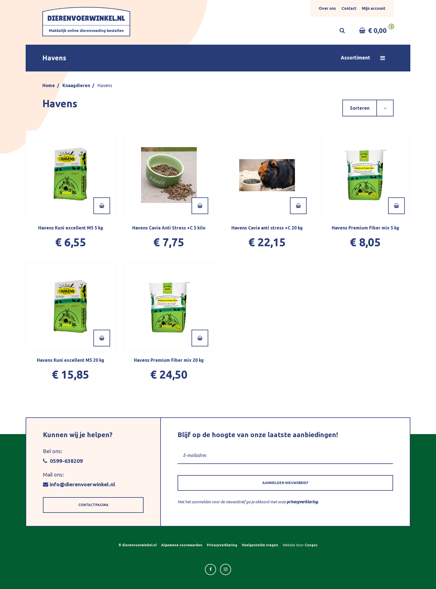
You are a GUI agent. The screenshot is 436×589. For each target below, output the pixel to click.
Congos (311, 545)
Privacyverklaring (222, 545)
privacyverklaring (302, 502)
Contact (348, 8)
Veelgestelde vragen (260, 545)
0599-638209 (63, 461)
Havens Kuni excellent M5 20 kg (70, 360)
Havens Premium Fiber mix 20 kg (169, 360)
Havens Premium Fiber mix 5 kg (365, 227)
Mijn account (373, 8)
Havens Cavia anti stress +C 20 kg (267, 227)
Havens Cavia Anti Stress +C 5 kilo (168, 227)
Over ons (327, 8)
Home (48, 85)
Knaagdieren (76, 85)
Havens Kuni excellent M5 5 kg (70, 227)
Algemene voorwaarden (181, 545)
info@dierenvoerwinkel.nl (79, 484)
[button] (218, 58)
